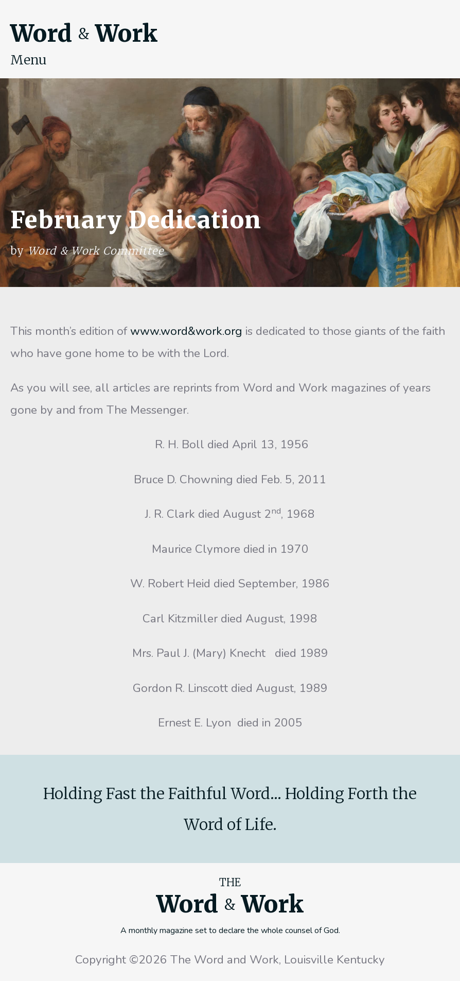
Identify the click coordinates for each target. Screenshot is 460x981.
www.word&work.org (186, 331)
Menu (28, 60)
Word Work (83, 33)
